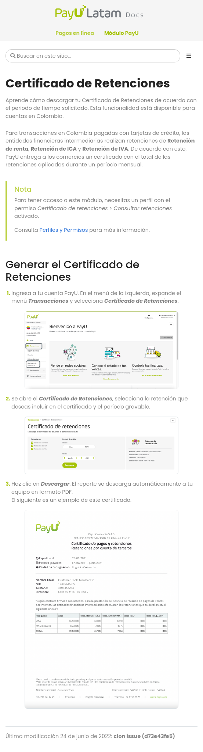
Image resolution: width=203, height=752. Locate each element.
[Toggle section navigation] (189, 56)
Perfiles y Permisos (64, 230)
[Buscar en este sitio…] (93, 55)
